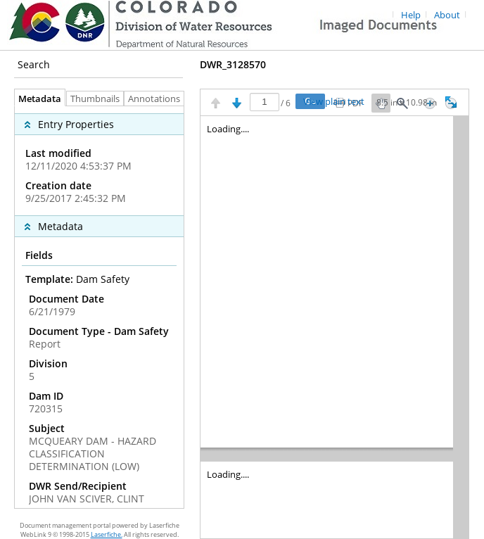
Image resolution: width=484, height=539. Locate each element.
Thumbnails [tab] (95, 99)
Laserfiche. (106, 534)
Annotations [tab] (158, 99)
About (447, 15)
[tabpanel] (99, 307)
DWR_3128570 (233, 64)
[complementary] (99, 160)
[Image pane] (334, 327)
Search (34, 64)
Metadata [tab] (36, 99)
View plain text (333, 102)
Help (411, 15)
